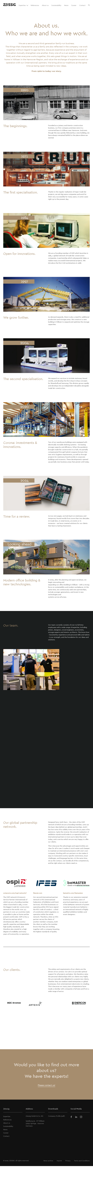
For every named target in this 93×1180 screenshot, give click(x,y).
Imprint (59, 1161)
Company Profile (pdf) (56, 1116)
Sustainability (56, 5)
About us (45, 5)
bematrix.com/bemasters (73, 893)
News (66, 5)
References (35, 5)
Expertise (24, 5)
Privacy (67, 1161)
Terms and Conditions (82, 1161)
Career (73, 5)
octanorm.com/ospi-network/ (15, 893)
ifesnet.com (37, 893)
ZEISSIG (12, 1161)
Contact (82, 5)
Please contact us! (46, 1085)
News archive (48, 1161)
